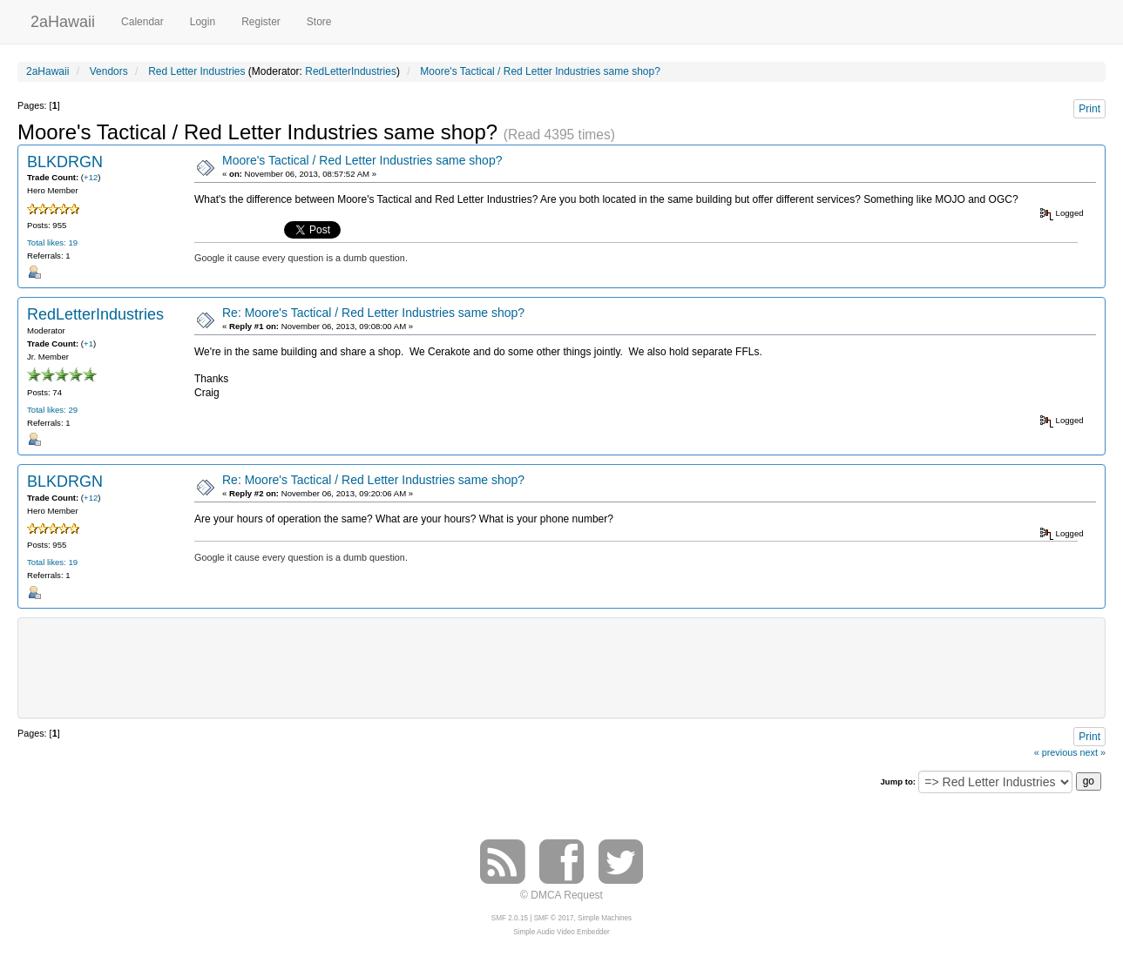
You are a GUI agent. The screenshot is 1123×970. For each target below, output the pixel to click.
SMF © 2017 (554, 918)
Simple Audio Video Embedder (561, 932)
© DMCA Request (561, 895)
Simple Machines (605, 918)
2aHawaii (62, 19)
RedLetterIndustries (350, 71)
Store (319, 22)
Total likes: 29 (52, 409)
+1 (88, 343)
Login (202, 22)
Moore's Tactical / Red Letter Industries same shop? (362, 160)
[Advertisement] (562, 666)
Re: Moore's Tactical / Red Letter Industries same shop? (373, 313)
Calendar (142, 22)
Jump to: (898, 781)
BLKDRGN (65, 162)
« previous (1056, 752)
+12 (91, 177)
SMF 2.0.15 (509, 918)
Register (261, 22)
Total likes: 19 (52, 242)
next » (1093, 752)
